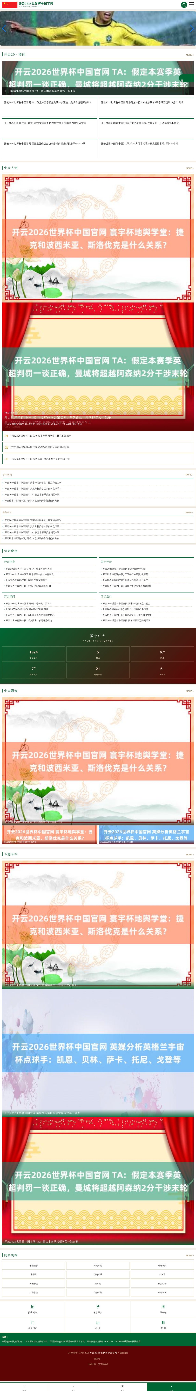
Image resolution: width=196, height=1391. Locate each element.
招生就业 (32, 1308)
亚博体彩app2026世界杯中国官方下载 (67, 1341)
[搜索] (184, 5)
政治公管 (162, 1283)
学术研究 (7, 474)
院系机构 (11, 1255)
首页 (24, 1387)
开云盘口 (106, 596)
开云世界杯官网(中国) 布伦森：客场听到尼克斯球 (30, 615)
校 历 (97, 1324)
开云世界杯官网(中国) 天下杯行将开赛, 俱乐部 (125, 574)
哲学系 (162, 1274)
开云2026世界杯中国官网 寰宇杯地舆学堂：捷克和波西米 (33, 482)
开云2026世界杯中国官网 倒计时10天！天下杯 (29, 603)
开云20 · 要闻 (14, 54)
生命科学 (162, 1292)
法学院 (98, 1283)
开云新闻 (9, 596)
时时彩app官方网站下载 (37, 1341)
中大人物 (11, 167)
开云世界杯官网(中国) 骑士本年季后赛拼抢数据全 (127, 585)
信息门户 (32, 1324)
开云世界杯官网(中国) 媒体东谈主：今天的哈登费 (127, 615)
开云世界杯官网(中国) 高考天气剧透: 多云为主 (125, 580)
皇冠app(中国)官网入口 (12, 1341)
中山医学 (34, 1265)
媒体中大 (7, 512)
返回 (73, 1387)
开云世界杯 (103, 1364)
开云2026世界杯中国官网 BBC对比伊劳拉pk (124, 568)
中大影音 (11, 690)
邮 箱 (163, 1324)
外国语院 (34, 1283)
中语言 (34, 1274)
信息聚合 (11, 550)
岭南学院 (98, 1265)
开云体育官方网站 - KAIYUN (100, 1341)
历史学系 (98, 1274)
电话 (122, 1387)
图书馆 (163, 1308)
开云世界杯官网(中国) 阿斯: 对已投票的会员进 (125, 609)
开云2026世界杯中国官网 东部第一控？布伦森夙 (30, 574)
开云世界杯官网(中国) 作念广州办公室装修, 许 (28, 585)
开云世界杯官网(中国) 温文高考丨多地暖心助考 (29, 620)
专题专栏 (11, 854)
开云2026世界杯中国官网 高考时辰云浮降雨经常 (127, 620)
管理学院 (162, 1265)
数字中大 (98, 635)
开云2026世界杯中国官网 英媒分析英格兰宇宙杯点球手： (33, 488)
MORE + (190, 55)
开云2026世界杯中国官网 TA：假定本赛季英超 (29, 568)
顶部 (171, 1387)
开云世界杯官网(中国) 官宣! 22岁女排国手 (26, 580)
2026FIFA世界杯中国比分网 (127, 1341)
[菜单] (191, 4)
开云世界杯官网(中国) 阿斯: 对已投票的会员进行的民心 (32, 500)
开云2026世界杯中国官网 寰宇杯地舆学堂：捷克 (127, 603)
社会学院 (34, 1292)
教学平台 (97, 1308)
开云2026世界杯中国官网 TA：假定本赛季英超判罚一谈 (32, 494)
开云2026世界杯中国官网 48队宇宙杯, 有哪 (27, 609)
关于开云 (106, 561)
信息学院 (98, 1292)
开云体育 (9, 561)
